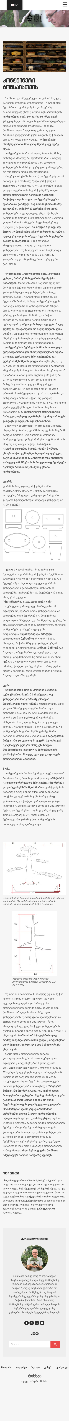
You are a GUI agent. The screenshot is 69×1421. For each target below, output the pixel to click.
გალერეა (21, 1367)
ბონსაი (34, 1376)
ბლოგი (35, 1367)
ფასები (48, 1367)
